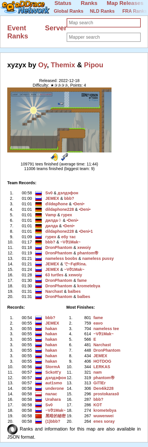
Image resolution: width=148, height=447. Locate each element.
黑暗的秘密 (55, 416)
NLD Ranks (102, 11)
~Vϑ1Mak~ (70, 242)
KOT (97, 405)
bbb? (69, 198)
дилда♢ (53, 220)
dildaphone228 (59, 209)
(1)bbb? (53, 421)
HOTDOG (102, 361)
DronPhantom (58, 247)
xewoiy (84, 247)
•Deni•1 (86, 231)
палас (51, 394)
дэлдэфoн (68, 193)
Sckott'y (53, 372)
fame (82, 280)
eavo (98, 323)
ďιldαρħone (56, 204)
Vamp (50, 215)
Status (63, 3)
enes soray (104, 421)
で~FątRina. (75, 264)
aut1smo (53, 383)
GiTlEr (99, 383)
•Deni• (78, 204)
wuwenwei (103, 416)
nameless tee (106, 328)
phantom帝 (87, 253)
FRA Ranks (134, 11)
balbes (74, 291)
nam (97, 372)
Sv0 (49, 193)
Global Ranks (68, 11)
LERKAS (101, 366)
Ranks (89, 3)
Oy (42, 65)
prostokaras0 (106, 394)
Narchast (54, 291)
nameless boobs (61, 258)
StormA (52, 366)
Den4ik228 (103, 388)
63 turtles (54, 275)
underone (54, 388)
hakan (51, 328)
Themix (63, 65)
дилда (51, 226)
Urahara (53, 399)
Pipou (93, 65)
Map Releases (125, 3)
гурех (66, 215)
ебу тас (68, 236)
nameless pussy (98, 258)
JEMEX (52, 198)
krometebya (88, 286)
